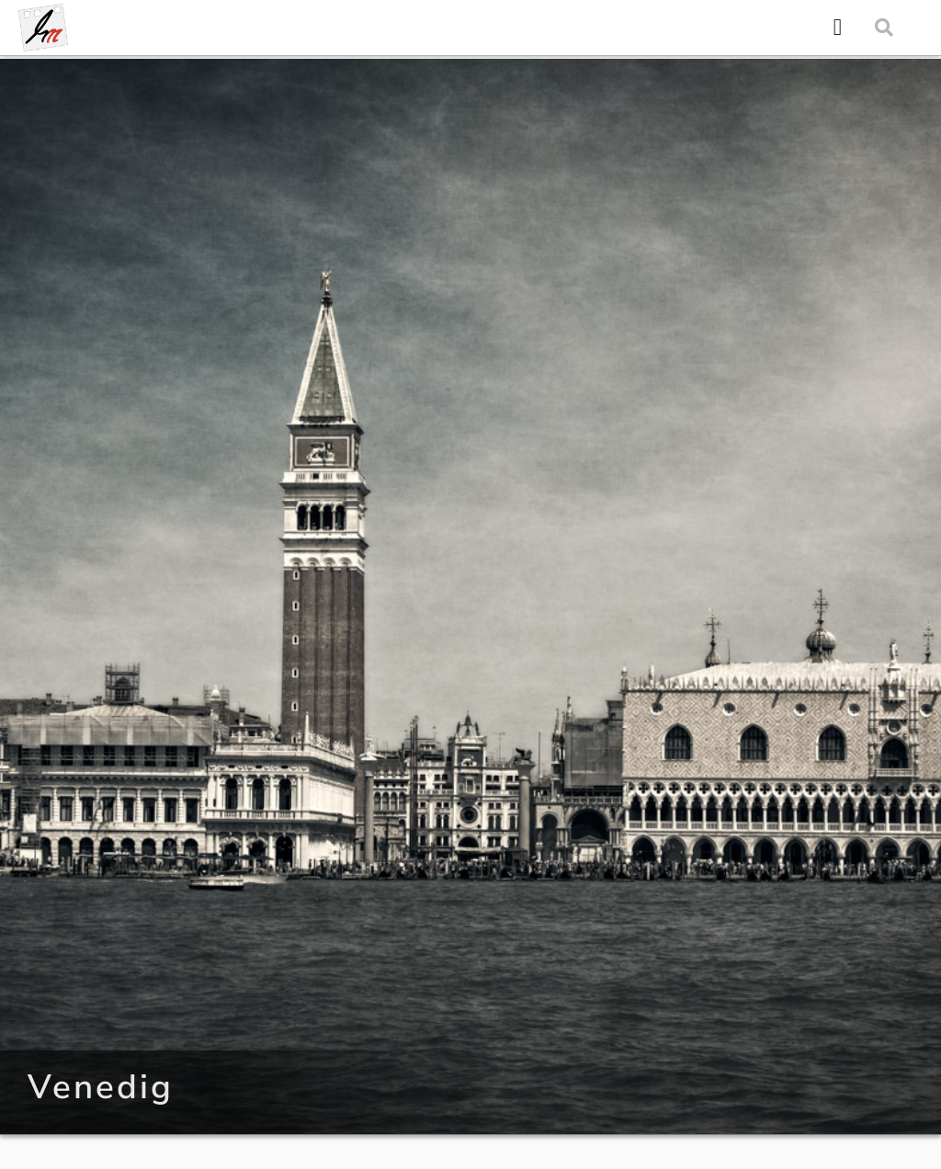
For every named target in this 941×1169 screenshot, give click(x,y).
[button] (837, 27)
